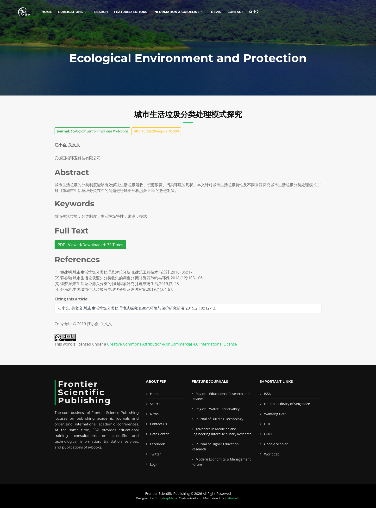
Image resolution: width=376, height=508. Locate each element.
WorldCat (271, 454)
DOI (267, 424)
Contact (235, 12)
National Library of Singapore (287, 403)
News (216, 12)
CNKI (268, 434)
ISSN (267, 393)
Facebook (157, 444)
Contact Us (158, 424)
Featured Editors (130, 12)
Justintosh (232, 498)
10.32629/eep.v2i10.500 (156, 131)
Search (101, 12)
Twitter (155, 454)
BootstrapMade (166, 498)
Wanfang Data (275, 414)
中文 (254, 12)
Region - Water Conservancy (218, 408)
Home (47, 12)
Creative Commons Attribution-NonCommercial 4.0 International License (172, 344)
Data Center (159, 434)
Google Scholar (276, 444)
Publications (70, 12)
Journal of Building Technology (219, 419)
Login (154, 464)
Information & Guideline (176, 12)
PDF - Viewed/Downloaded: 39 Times (90, 244)
